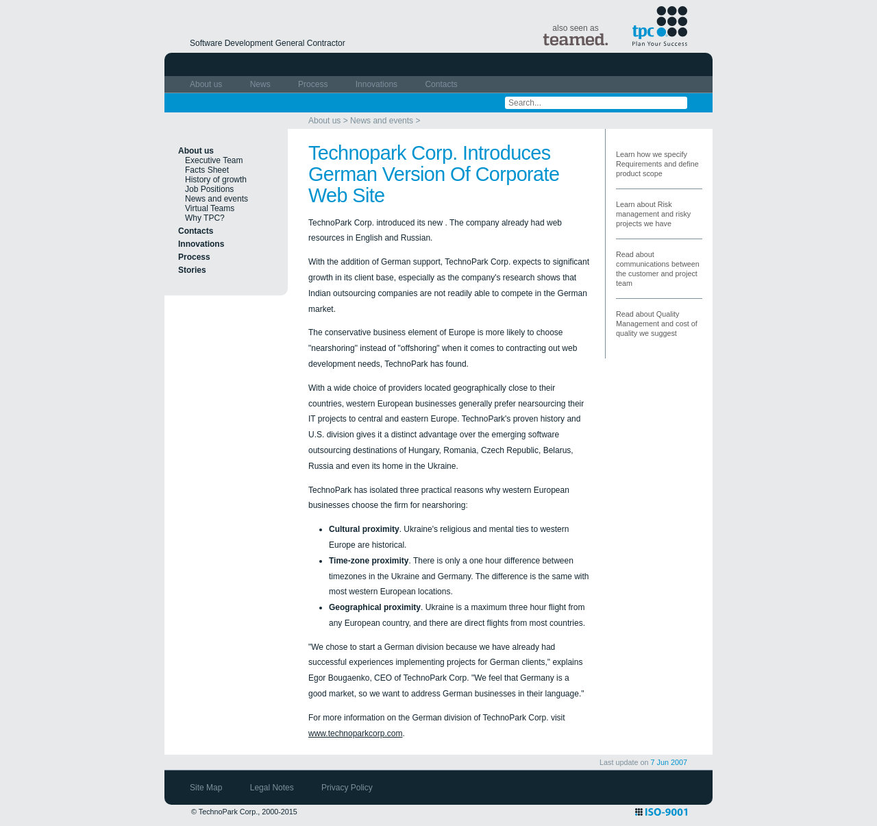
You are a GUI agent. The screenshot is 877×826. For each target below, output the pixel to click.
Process (314, 84)
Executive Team (214, 160)
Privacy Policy (347, 787)
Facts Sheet (207, 170)
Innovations (378, 84)
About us (207, 84)
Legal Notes (273, 787)
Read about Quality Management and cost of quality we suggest (656, 323)
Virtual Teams (209, 208)
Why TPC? (205, 218)
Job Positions (209, 189)
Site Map (207, 787)
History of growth (216, 179)
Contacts (441, 84)
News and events (381, 120)
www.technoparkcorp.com (355, 733)
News (261, 84)
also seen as (575, 34)
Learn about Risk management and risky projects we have (653, 214)
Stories (192, 270)
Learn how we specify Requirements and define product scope (657, 164)
